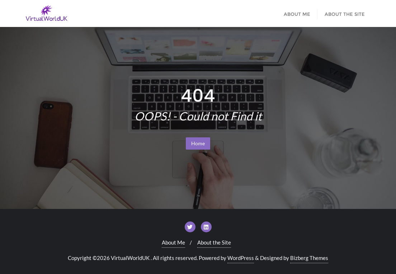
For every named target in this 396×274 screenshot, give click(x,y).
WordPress (240, 258)
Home (198, 143)
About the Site (214, 242)
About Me (173, 242)
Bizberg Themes (309, 258)
